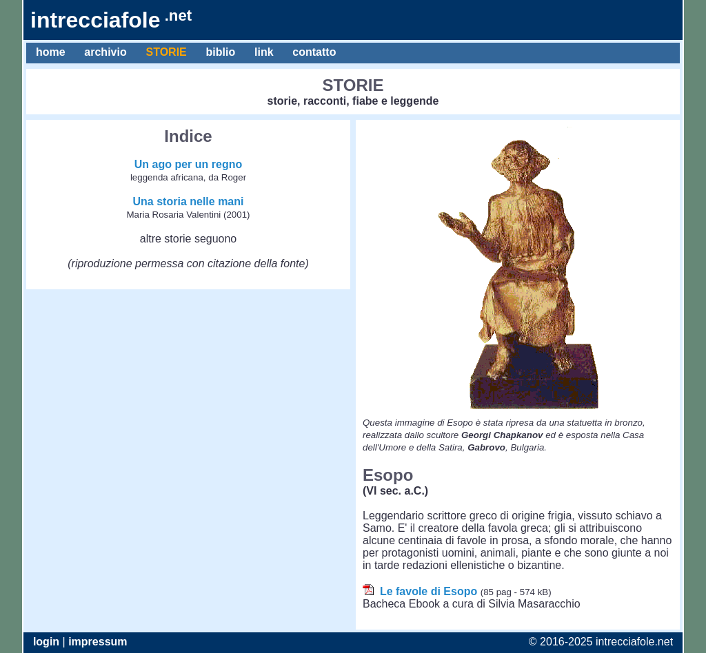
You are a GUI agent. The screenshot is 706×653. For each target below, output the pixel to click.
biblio (220, 52)
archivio (105, 52)
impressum (97, 641)
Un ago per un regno (188, 164)
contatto (314, 52)
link (263, 52)
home (50, 52)
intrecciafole (111, 20)
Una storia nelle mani (188, 201)
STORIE (166, 52)
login (46, 641)
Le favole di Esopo (428, 591)
